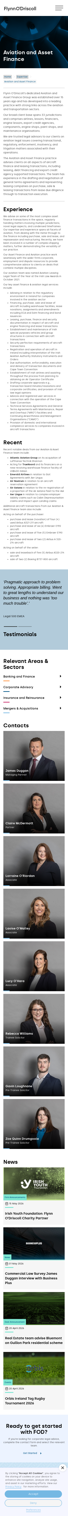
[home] (20, 7)
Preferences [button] (33, 1510)
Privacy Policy (13, 1486)
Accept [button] (33, 1494)
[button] (59, 7)
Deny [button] (33, 1503)
